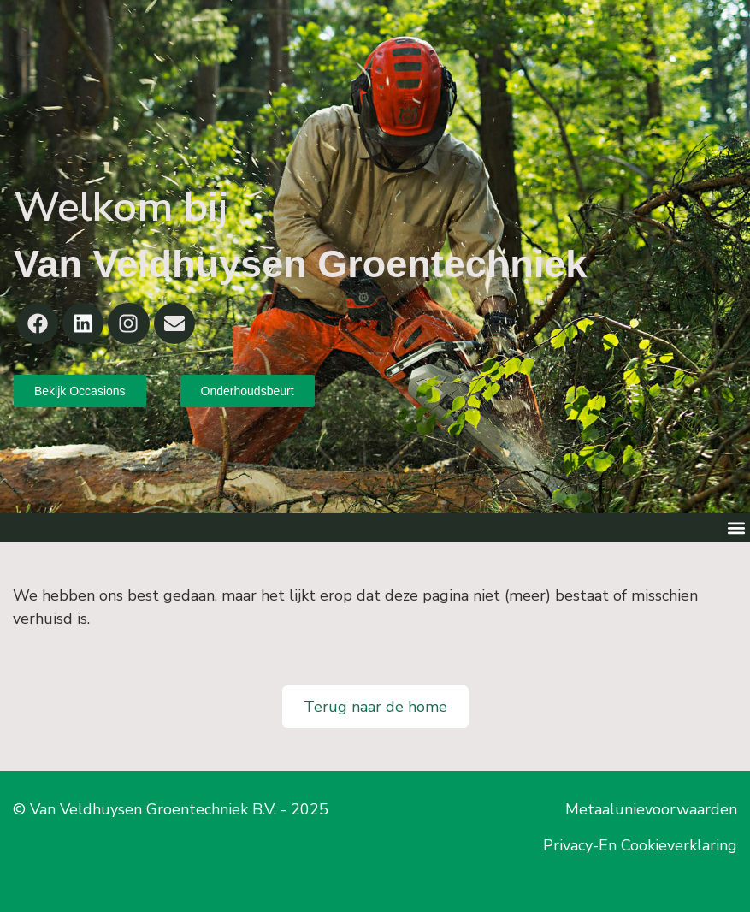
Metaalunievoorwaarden (651, 809)
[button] (736, 527)
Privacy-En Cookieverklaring (640, 845)
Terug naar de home (375, 706)
